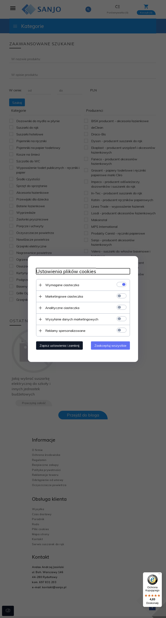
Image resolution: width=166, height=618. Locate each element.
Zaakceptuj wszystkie (110, 345)
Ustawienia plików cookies (66, 271)
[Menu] (159, 574)
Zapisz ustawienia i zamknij (59, 345)
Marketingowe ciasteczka (64, 296)
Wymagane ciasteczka (62, 285)
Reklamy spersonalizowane (65, 331)
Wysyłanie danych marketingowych (71, 319)
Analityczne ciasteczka (62, 308)
